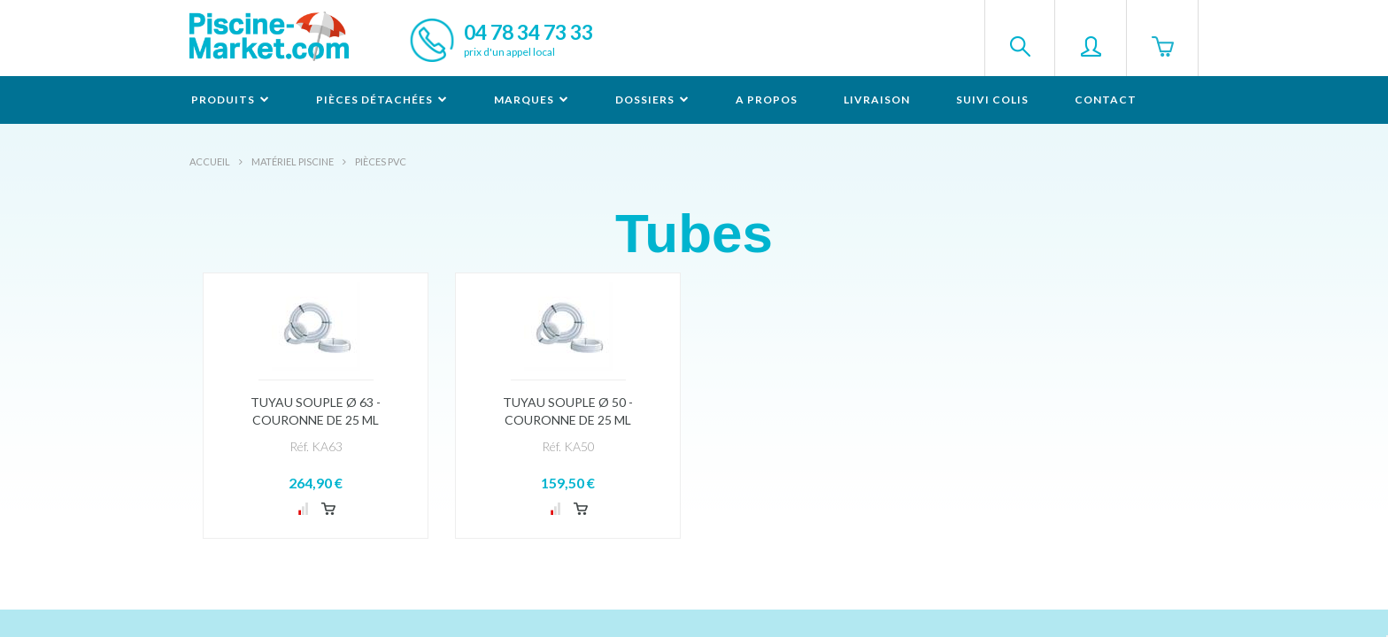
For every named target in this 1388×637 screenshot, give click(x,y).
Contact (1106, 99)
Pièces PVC (380, 161)
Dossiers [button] (652, 99)
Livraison (877, 99)
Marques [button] (531, 99)
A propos (767, 99)
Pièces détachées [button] (382, 99)
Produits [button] (230, 99)
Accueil (209, 161)
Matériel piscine (292, 161)
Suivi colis (992, 99)
